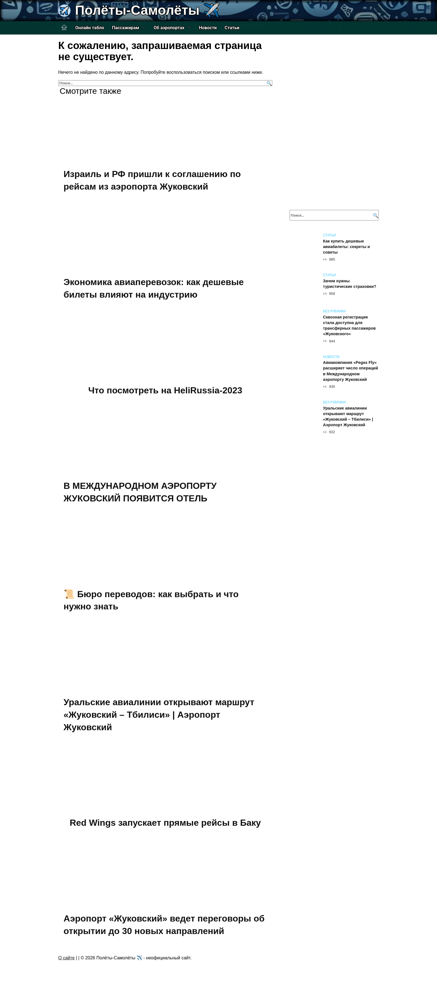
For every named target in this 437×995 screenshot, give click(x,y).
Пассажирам (125, 27)
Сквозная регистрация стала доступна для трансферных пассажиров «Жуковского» (349, 325)
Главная (64, 27)
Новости (208, 27)
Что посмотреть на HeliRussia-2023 (165, 390)
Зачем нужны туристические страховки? (349, 284)
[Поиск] (268, 83)
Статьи (232, 27)
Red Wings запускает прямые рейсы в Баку (165, 823)
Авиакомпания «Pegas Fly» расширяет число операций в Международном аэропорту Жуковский (350, 371)
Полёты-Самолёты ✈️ (147, 10)
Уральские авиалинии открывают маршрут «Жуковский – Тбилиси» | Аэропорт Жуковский (159, 714)
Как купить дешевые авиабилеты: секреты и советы (346, 246)
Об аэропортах (169, 27)
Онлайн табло (89, 27)
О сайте (66, 957)
